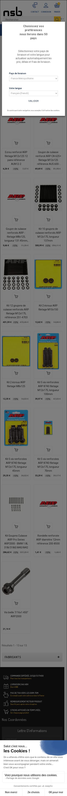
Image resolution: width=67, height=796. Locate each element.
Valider (33, 101)
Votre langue (15, 88)
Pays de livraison (17, 73)
